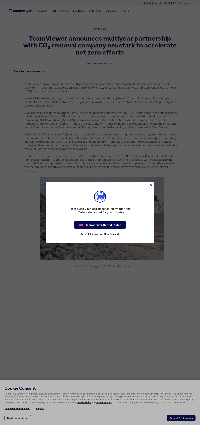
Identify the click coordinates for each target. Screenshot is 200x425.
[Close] (151, 185)
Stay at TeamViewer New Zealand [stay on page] (100, 234)
